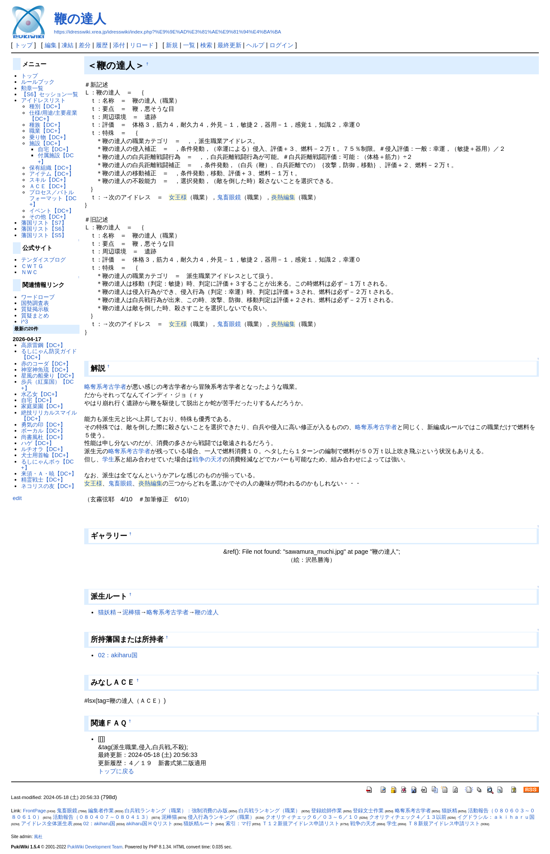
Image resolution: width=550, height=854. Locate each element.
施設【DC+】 (46, 143)
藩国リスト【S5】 (44, 235)
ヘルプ (255, 45)
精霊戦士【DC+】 (43, 479)
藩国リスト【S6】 (44, 229)
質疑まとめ (35, 315)
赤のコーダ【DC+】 (46, 363)
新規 (172, 45)
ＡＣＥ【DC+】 (48, 186)
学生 (108, 459)
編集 (51, 45)
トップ (24, 45)
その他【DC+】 (48, 217)
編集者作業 (101, 810)
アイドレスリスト (43, 100)
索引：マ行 (238, 823)
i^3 (24, 321)
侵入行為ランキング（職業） (221, 817)
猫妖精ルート (198, 823)
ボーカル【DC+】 (43, 430)
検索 (206, 45)
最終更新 (229, 45)
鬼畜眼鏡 (229, 197)
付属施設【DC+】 (56, 158)
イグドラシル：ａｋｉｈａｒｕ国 (496, 817)
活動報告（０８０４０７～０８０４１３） (102, 817)
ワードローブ (38, 297)
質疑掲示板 (35, 309)
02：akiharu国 (117, 655)
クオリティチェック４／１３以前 (407, 817)
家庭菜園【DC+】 (43, 406)
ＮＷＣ (29, 272)
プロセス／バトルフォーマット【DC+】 (52, 198)
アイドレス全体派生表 (47, 823)
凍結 (67, 45)
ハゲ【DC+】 (38, 443)
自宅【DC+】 (54, 149)
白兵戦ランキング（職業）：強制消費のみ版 (176, 810)
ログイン (281, 45)
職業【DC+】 (46, 131)
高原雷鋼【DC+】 (43, 345)
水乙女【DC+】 (40, 394)
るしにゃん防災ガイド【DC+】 (49, 354)
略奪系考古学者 (105, 386)
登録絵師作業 (326, 810)
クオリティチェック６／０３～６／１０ (312, 817)
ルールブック (38, 82)
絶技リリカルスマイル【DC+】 (49, 415)
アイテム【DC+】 (51, 174)
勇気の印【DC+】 (43, 424)
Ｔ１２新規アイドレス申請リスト (300, 823)
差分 (85, 45)
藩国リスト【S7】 (44, 223)
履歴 (102, 45)
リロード (142, 45)
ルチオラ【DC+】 (43, 449)
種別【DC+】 (46, 106)
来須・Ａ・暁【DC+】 (49, 473)
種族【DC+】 (46, 125)
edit (17, 498)
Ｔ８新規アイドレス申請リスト (444, 823)
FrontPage (34, 810)
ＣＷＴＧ (32, 266)
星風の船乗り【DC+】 (49, 375)
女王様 (178, 197)
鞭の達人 (80, 19)
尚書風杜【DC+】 (43, 437)
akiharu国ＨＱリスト (149, 823)
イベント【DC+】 (51, 210)
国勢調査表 (35, 303)
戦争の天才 (207, 459)
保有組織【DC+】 (51, 168)
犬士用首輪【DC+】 (46, 455)
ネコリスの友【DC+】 (49, 486)
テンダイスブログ (43, 259)
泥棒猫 (131, 612)
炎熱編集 (283, 197)
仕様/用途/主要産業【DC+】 (53, 116)
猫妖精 (107, 612)
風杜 (38, 836)
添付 (119, 45)
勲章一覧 (32, 88)
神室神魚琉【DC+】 (46, 369)
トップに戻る (116, 771)
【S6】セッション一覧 (49, 94)
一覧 (189, 45)
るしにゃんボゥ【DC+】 (47, 464)
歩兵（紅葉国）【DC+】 (47, 384)
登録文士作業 (368, 810)
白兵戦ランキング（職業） (269, 810)
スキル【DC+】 (48, 180)
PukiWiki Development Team (94, 847)
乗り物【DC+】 (48, 137)
